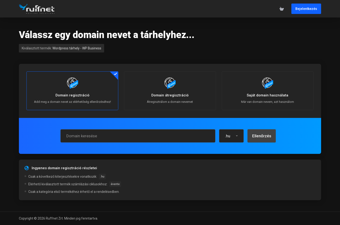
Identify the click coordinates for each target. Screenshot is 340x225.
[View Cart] (282, 8)
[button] (231, 136)
